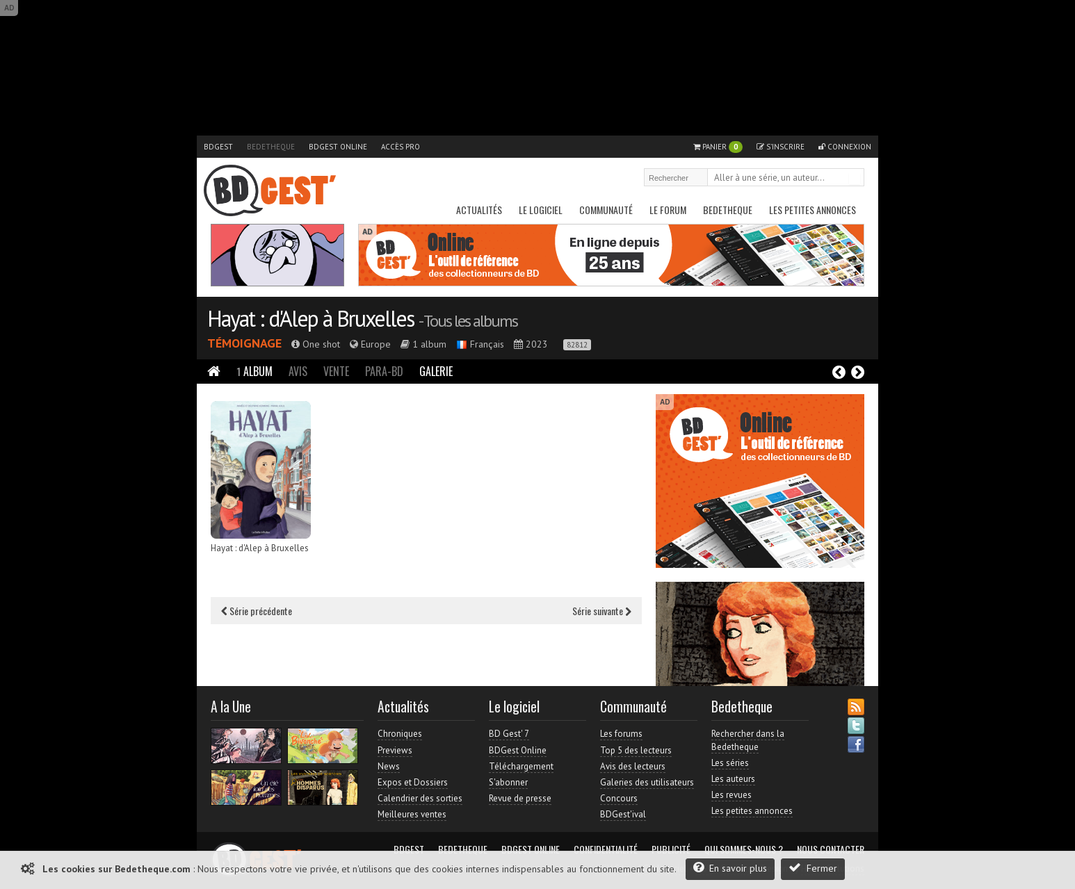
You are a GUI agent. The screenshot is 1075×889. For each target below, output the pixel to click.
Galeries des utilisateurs (647, 782)
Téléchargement (521, 766)
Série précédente (256, 610)
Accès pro (400, 147)
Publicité (671, 849)
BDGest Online (338, 147)
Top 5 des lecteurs (636, 750)
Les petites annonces (812, 209)
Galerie (436, 371)
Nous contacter (830, 849)
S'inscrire (781, 147)
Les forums (621, 734)
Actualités (479, 209)
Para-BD (384, 371)
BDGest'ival (623, 814)
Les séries (730, 763)
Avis (298, 371)
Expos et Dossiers (413, 782)
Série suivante (601, 610)
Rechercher (854, 178)
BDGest (218, 147)
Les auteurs (733, 779)
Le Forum (667, 209)
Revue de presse (520, 798)
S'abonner (508, 782)
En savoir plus (730, 867)
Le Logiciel (541, 209)
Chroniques (400, 734)
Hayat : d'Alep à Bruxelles (310, 318)
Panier (718, 147)
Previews (395, 750)
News (389, 766)
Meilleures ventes (412, 814)
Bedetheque (271, 147)
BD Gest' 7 (509, 734)
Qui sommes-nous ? (743, 849)
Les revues (731, 795)
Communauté (606, 209)
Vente (336, 371)
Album (254, 371)
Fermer (813, 867)
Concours (619, 798)
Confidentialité (606, 849)
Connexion (844, 147)
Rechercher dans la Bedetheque (747, 740)
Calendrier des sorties (420, 798)
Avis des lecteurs (632, 766)
